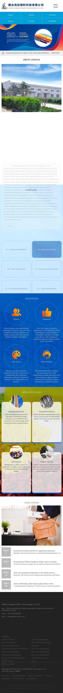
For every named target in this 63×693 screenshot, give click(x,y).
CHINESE (52, 21)
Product (52, 15)
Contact (31, 21)
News (10, 21)
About (31, 15)
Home (10, 15)
